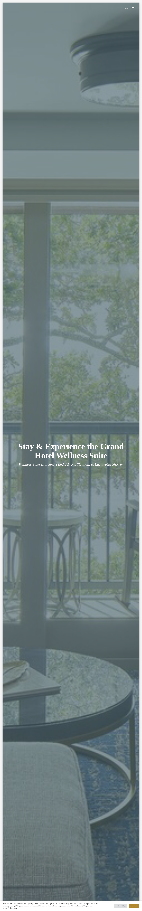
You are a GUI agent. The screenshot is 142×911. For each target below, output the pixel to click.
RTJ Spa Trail (24, 8)
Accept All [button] (133, 906)
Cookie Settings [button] (120, 906)
